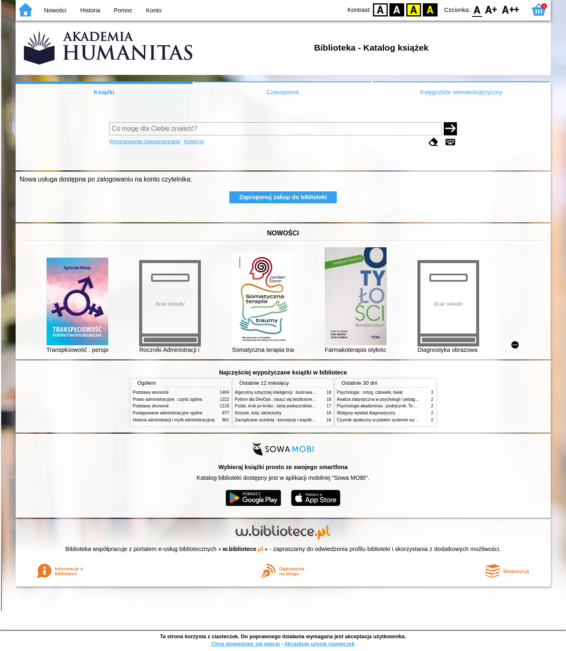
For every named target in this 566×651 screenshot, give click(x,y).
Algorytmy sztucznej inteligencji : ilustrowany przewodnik (287, 392)
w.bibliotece (243, 549)
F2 (511, 9)
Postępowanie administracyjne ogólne (168, 413)
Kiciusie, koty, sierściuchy (258, 413)
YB (413, 9)
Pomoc (123, 10)
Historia (90, 10)
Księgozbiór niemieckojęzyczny (461, 92)
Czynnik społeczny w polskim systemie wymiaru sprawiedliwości (396, 420)
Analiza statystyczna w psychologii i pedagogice (381, 399)
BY (430, 9)
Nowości (55, 10)
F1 (491, 9)
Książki (104, 92)
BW (397, 9)
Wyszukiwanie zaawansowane (144, 141)
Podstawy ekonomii (151, 392)
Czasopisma (282, 92)
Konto (154, 10)
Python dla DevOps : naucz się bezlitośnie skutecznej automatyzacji (297, 399)
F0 (477, 9)
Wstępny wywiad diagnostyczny (366, 413)
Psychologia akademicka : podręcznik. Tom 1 (378, 406)
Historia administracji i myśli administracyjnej (174, 420)
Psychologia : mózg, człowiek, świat (370, 392)
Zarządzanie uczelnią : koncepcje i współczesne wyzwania (288, 420)
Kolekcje (194, 141)
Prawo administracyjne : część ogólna (168, 399)
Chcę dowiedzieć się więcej (245, 644)
